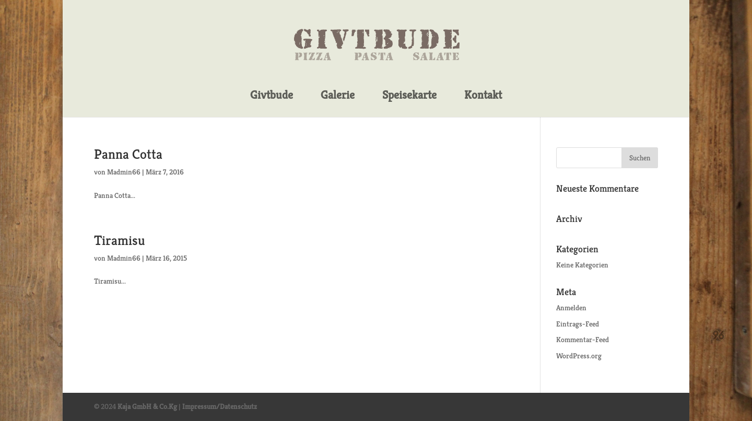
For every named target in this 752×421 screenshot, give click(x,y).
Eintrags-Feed (577, 324)
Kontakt (483, 95)
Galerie (338, 95)
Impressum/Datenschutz (219, 406)
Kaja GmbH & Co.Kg (147, 406)
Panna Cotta (128, 154)
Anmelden (571, 307)
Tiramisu (119, 240)
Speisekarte (409, 95)
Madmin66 (123, 172)
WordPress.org (579, 355)
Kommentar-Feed (582, 339)
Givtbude (271, 95)
